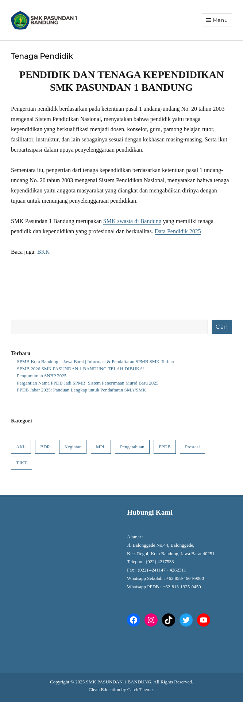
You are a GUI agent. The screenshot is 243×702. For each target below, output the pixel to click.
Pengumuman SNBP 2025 (41, 375)
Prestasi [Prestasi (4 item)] (192, 446)
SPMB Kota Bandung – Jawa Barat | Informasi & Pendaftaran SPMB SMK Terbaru (96, 361)
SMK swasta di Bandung (132, 221)
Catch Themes (141, 689)
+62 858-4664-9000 (185, 578)
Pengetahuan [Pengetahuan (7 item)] (132, 446)
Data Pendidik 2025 (178, 231)
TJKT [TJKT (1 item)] (21, 462)
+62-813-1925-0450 (182, 586)
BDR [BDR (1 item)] (45, 446)
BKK (43, 252)
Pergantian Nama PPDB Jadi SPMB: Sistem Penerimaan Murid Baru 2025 (87, 383)
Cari (222, 326)
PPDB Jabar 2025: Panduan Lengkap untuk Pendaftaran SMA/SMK (81, 390)
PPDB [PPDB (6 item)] (165, 446)
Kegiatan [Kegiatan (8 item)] (72, 446)
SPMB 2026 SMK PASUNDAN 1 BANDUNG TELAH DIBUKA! (80, 368)
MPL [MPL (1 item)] (101, 446)
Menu (220, 20)
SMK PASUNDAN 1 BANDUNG (118, 682)
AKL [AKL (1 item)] (21, 446)
